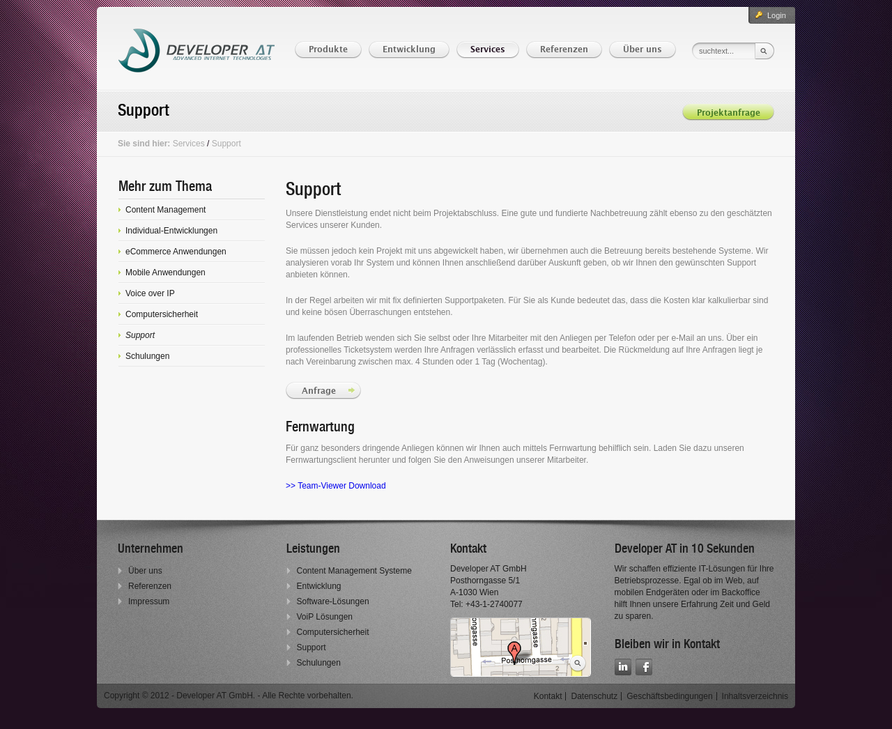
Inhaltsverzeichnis (755, 696)
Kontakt (548, 696)
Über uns (145, 571)
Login (776, 15)
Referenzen (149, 586)
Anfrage (320, 391)
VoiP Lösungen (325, 617)
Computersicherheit (333, 632)
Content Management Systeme (354, 571)
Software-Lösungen (333, 601)
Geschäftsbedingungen (669, 696)
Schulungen (319, 663)
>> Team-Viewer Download (337, 486)
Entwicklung (319, 586)
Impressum (148, 601)
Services (189, 143)
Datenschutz (594, 696)
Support (226, 143)
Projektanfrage (728, 113)
